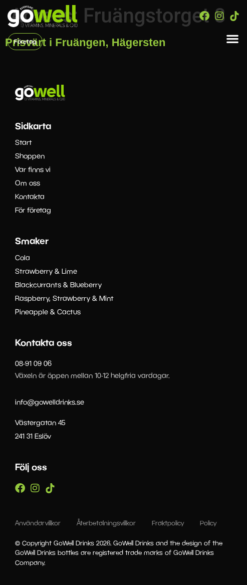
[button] (232, 39)
